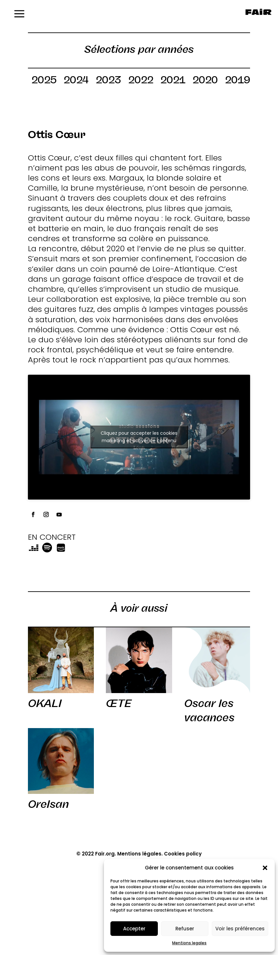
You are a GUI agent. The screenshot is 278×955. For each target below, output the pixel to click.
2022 (140, 81)
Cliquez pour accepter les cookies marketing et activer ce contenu (139, 437)
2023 (108, 81)
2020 (205, 81)
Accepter (134, 928)
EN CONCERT (52, 537)
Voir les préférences (240, 928)
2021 (172, 81)
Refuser (184, 928)
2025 (44, 81)
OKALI (45, 703)
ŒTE (119, 703)
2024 (76, 81)
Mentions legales (189, 943)
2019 (237, 81)
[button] (265, 868)
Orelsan (48, 804)
